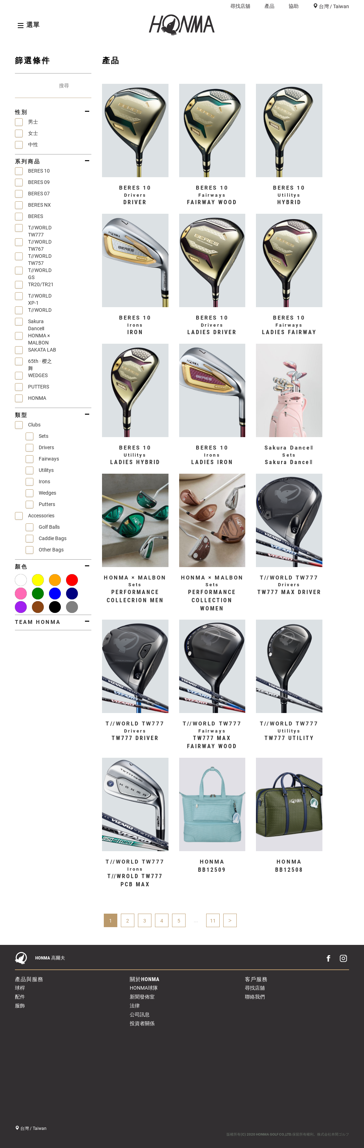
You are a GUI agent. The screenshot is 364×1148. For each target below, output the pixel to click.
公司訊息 (140, 1014)
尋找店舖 (240, 6)
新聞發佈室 (142, 997)
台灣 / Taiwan (333, 6)
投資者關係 (142, 1023)
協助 (294, 6)
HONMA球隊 (144, 988)
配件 (20, 997)
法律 (135, 1005)
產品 (269, 6)
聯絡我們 (255, 997)
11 (213, 921)
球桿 (20, 988)
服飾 (20, 1005)
